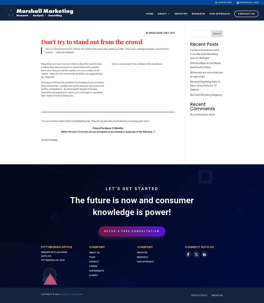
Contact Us (246, 13)
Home (150, 14)
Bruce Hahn (155, 33)
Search (217, 33)
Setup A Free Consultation (132, 231)
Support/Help (225, 3)
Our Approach (219, 14)
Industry (181, 14)
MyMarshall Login (249, 3)
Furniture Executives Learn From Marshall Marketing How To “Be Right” (204, 54)
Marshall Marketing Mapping (206, 95)
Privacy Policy (199, 295)
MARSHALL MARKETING (71, 294)
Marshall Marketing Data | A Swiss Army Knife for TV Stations (205, 85)
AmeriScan (217, 295)
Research (198, 14)
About (162, 14)
